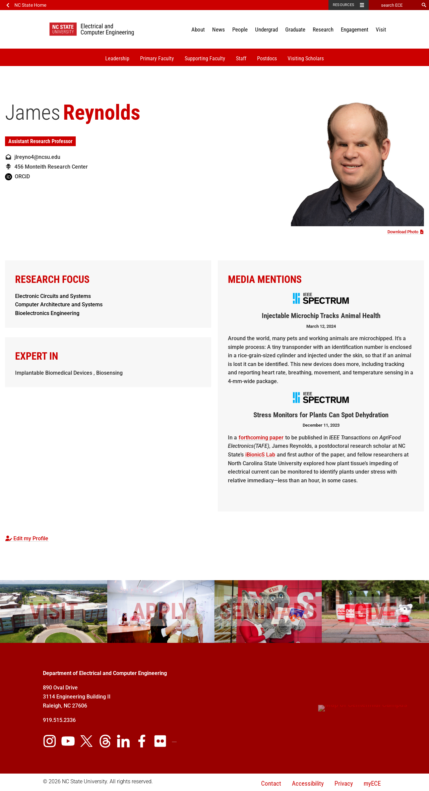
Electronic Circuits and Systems (53, 296)
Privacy (343, 783)
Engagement (354, 29)
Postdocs (267, 58)
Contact (271, 783)
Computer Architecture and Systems (59, 304)
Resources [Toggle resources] (343, 5)
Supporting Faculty (205, 58)
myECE (372, 783)
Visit (381, 29)
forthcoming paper (261, 437)
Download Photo (405, 231)
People (240, 29)
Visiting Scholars (306, 58)
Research (323, 29)
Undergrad (266, 29)
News (218, 29)
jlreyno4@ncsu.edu (32, 157)
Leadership (117, 58)
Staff (241, 58)
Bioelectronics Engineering (47, 313)
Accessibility (308, 783)
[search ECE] (394, 5)
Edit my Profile (26, 538)
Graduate (295, 29)
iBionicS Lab (260, 454)
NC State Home (30, 5)
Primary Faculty (157, 58)
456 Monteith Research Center (46, 167)
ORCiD (17, 176)
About (198, 29)
